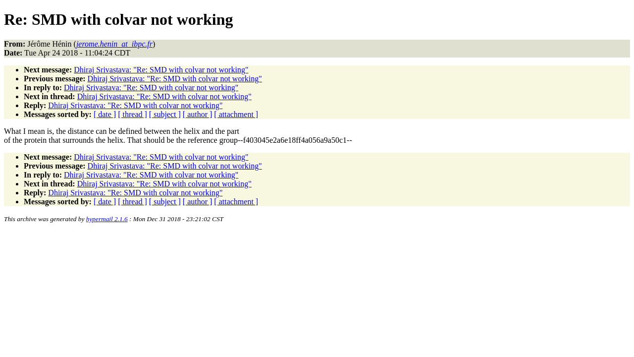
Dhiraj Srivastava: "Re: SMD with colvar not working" (161, 69)
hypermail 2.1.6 (107, 219)
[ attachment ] (236, 114)
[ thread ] (132, 114)
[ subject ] (165, 114)
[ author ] (197, 114)
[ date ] (105, 114)
